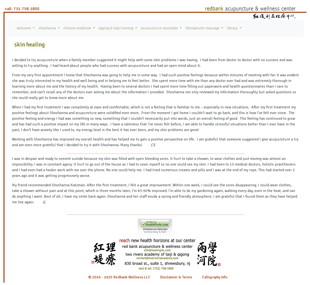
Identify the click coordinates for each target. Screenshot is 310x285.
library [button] (233, 28)
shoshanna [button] (47, 28)
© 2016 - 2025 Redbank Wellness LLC (119, 277)
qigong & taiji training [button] (116, 28)
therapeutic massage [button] (202, 28)
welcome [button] (24, 28)
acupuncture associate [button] (160, 28)
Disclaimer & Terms (176, 277)
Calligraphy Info (214, 277)
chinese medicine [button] (77, 28)
